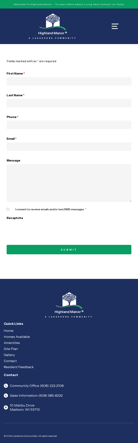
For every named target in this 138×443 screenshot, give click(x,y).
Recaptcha (15, 218)
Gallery (9, 355)
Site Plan (11, 349)
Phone (12, 117)
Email (11, 138)
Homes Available (17, 337)
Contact (10, 361)
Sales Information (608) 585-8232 (33, 395)
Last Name (15, 95)
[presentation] (35, 229)
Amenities (12, 343)
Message (13, 160)
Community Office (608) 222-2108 (34, 386)
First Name (16, 73)
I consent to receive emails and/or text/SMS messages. (50, 209)
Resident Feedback (19, 367)
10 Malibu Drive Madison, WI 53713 (22, 407)
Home (8, 331)
